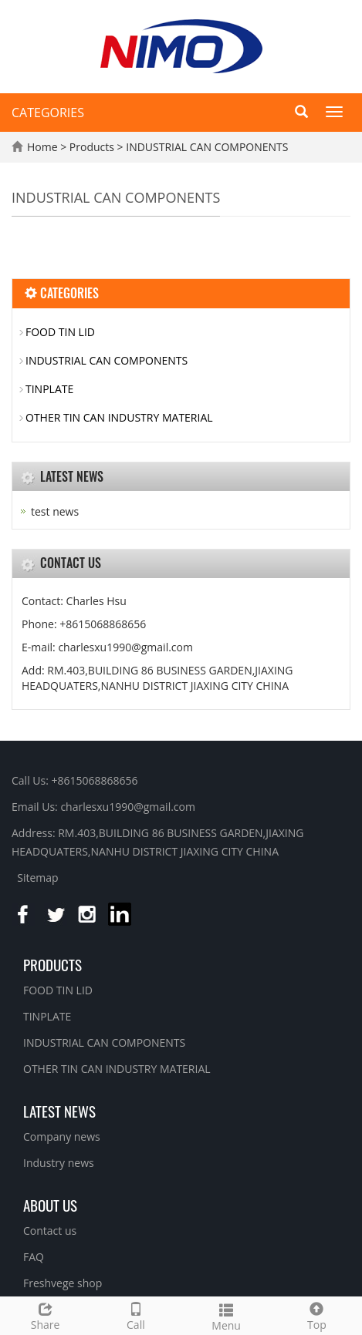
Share (45, 1314)
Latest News (59, 1110)
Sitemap (37, 877)
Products (93, 147)
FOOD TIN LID (60, 332)
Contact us (49, 1230)
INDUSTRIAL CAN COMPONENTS (206, 147)
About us (50, 1205)
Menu (226, 1315)
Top (317, 1314)
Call (135, 1314)
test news (55, 511)
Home (42, 147)
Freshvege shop (62, 1283)
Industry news (58, 1162)
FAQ (33, 1256)
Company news (61, 1136)
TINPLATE (49, 389)
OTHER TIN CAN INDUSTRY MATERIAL (119, 417)
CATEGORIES (48, 112)
